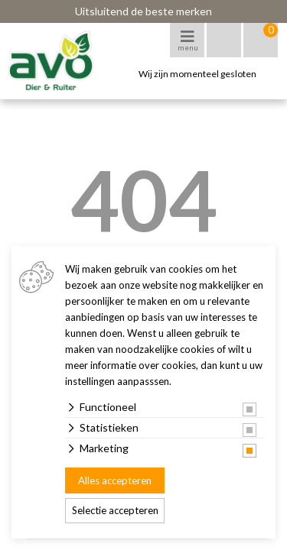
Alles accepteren (115, 480)
